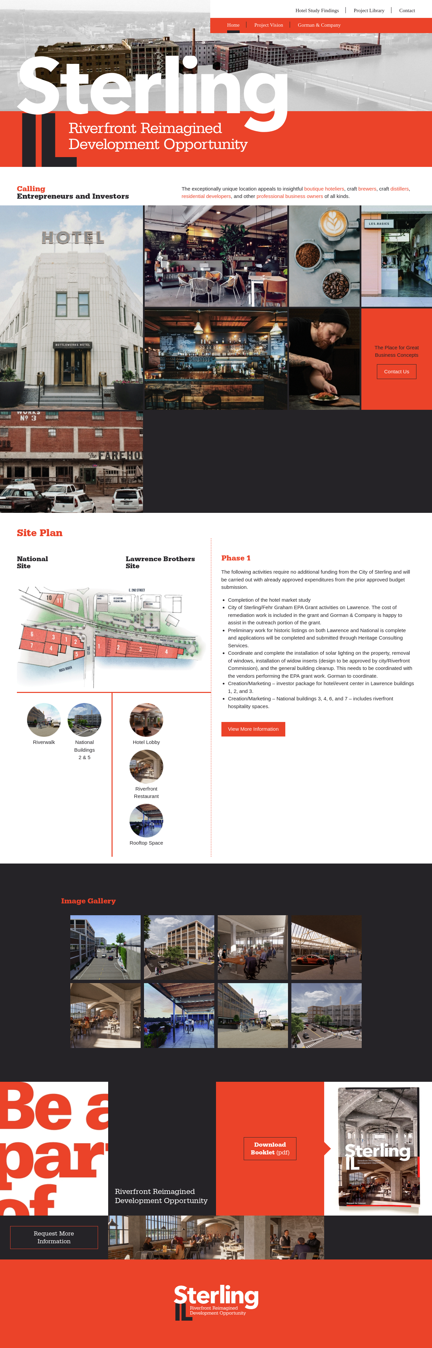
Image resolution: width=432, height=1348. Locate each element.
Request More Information (54, 1237)
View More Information (253, 729)
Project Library (369, 10)
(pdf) (270, 1148)
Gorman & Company (319, 25)
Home (233, 25)
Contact (407, 10)
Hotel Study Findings (317, 10)
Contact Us (396, 371)
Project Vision (269, 25)
